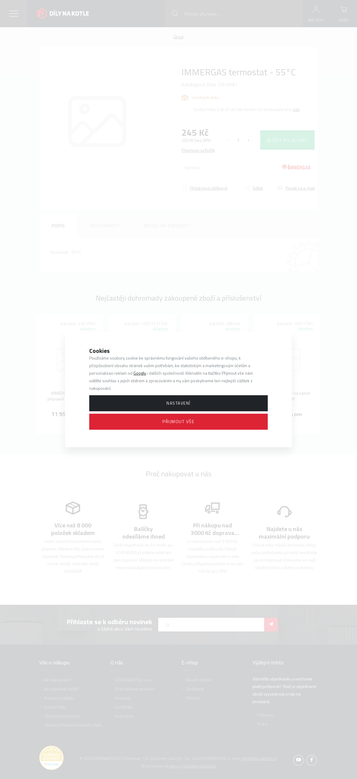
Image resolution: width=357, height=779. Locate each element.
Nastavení (178, 403)
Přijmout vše (178, 421)
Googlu (139, 373)
